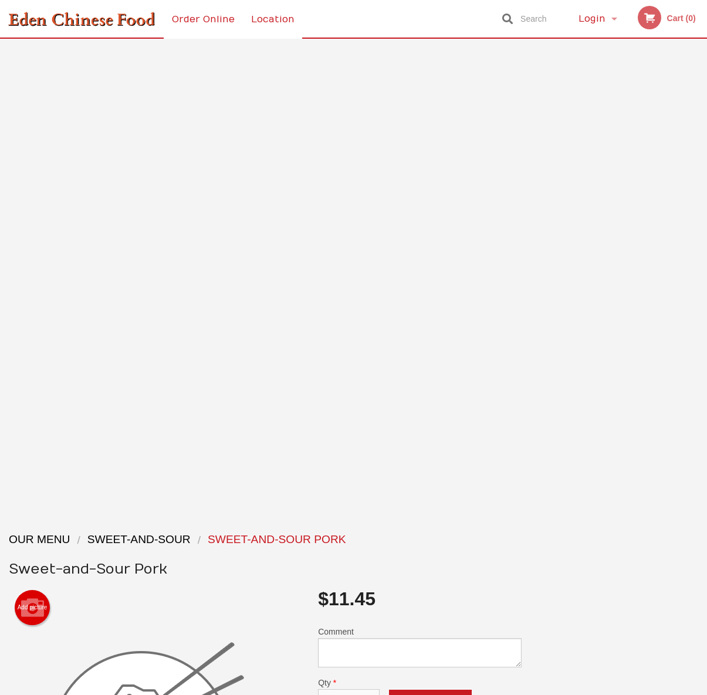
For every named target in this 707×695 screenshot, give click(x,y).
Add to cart (430, 238)
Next (698, 244)
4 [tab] (628, 320)
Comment (420, 181)
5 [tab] (645, 320)
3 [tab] (610, 320)
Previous (540, 244)
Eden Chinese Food (120, 523)
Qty (349, 228)
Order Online (203, 18)
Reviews (425, 538)
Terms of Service (373, 687)
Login (592, 18)
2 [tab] (592, 320)
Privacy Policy (434, 567)
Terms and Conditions (447, 553)
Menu (322, 538)
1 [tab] (575, 320)
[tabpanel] (619, 244)
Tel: (544, 567)
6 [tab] (663, 320)
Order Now (618, 65)
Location (273, 18)
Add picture (33, 142)
